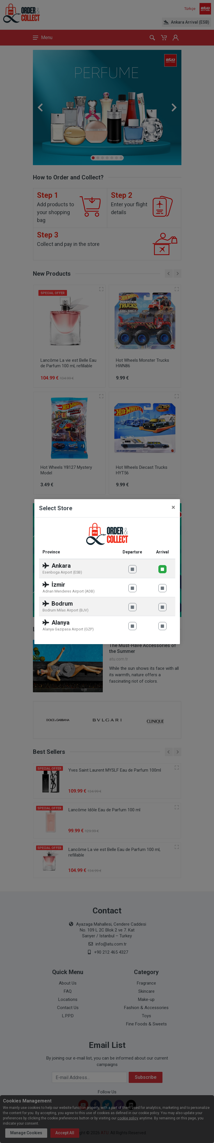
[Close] (173, 507)
